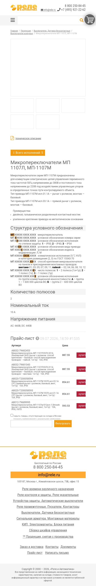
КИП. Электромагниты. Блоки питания (48, 524)
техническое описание (28, 138)
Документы (68, 547)
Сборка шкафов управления (48, 530)
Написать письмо (57, 553)
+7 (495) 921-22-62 (71, 10)
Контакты (52, 547)
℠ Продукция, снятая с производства (48, 537)
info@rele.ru (48, 10)
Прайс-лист (35, 553)
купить (82, 355)
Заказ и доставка (31, 547)
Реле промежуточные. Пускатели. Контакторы (48, 507)
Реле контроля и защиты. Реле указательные (48, 495)
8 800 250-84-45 (75, 6)
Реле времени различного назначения (48, 489)
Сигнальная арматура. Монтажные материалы (47, 518)
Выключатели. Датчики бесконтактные (48, 513)
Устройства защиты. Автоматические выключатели (48, 501)
